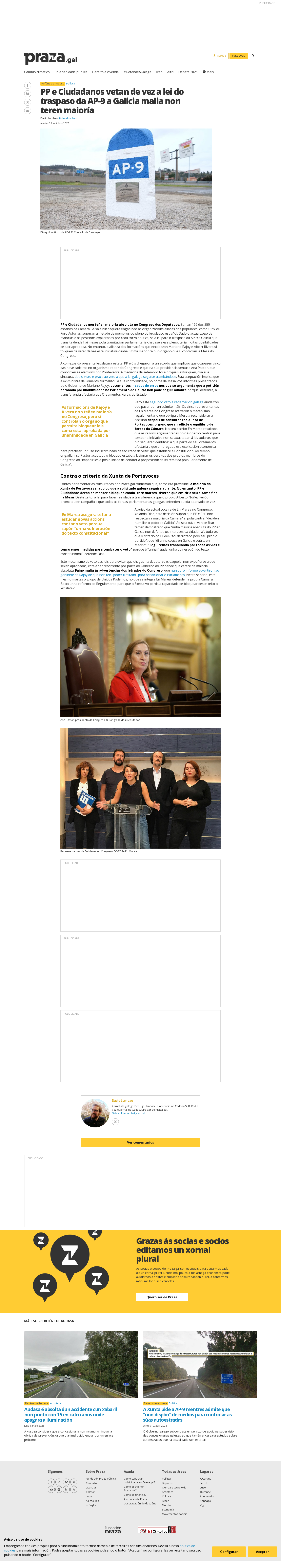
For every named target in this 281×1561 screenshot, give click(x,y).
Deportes (168, 1483)
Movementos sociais (174, 1514)
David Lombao (49, 118)
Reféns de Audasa (52, 83)
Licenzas (91, 1487)
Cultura (166, 1496)
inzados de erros (145, 385)
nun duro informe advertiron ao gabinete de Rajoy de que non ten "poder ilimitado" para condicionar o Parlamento (139, 572)
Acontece (55, 1403)
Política (70, 83)
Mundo (166, 1505)
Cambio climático (37, 72)
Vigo (202, 1505)
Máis (210, 72)
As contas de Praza (135, 1499)
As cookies (92, 1501)
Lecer (165, 1501)
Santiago (205, 1501)
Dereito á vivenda (105, 72)
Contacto (91, 1483)
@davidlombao (68, 118)
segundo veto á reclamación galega (176, 402)
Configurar (229, 1551)
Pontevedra (207, 1496)
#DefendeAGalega (137, 72)
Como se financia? (135, 1495)
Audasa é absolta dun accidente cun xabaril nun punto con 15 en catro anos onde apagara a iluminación (70, 1414)
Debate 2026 (188, 72)
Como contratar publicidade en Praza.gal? (139, 1480)
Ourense (205, 1492)
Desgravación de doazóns (140, 1503)
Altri (170, 72)
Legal (89, 1496)
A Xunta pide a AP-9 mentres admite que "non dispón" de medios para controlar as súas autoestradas (187, 1414)
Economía (168, 1509)
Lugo (203, 1487)
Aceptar (262, 1551)
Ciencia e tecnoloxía (174, 1487)
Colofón (91, 1492)
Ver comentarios (140, 1142)
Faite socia (238, 55)
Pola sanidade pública (71, 72)
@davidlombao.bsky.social (128, 1113)
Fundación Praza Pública (101, 1478)
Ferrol (203, 1483)
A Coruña (205, 1478)
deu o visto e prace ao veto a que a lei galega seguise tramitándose (125, 376)
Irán (159, 72)
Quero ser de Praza (161, 1297)
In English (91, 1505)
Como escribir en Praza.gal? (134, 1488)
